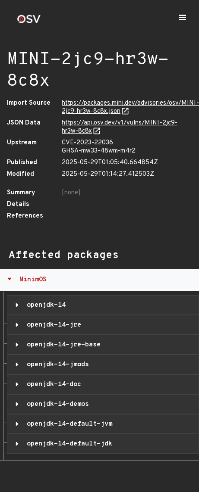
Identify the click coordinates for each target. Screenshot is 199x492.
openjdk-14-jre (52, 325)
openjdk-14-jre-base (62, 344)
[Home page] (29, 21)
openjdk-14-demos (56, 404)
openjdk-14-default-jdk (67, 443)
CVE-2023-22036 (87, 143)
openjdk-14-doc (52, 384)
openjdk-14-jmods (56, 364)
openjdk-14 (44, 305)
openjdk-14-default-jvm (67, 424)
